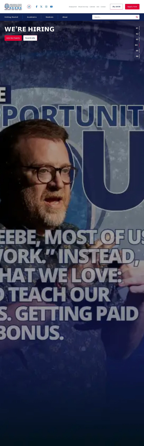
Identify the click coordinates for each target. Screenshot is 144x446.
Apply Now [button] (132, 7)
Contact (103, 7)
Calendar (92, 7)
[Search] (113, 17)
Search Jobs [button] (32, 38)
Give (98, 7)
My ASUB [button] (116, 7)
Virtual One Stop (83, 7)
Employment (73, 7)
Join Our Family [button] (14, 38)
